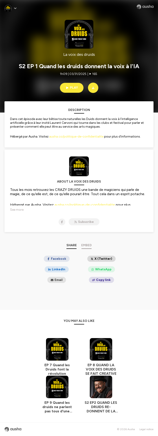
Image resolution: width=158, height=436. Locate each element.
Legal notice (146, 429)
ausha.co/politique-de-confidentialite (76, 136)
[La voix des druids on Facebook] (62, 222)
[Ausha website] (145, 7)
